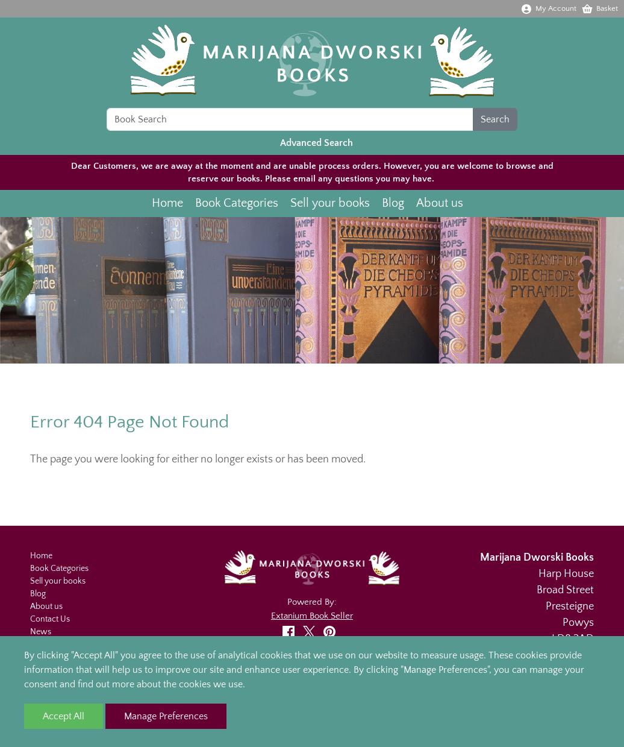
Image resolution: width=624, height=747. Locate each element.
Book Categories (236, 203)
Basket (599, 8)
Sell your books (330, 203)
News (40, 632)
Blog (393, 203)
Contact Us (50, 619)
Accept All (63, 716)
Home (167, 203)
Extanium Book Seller (312, 616)
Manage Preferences (166, 716)
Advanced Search (316, 142)
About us (439, 203)
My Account (548, 8)
